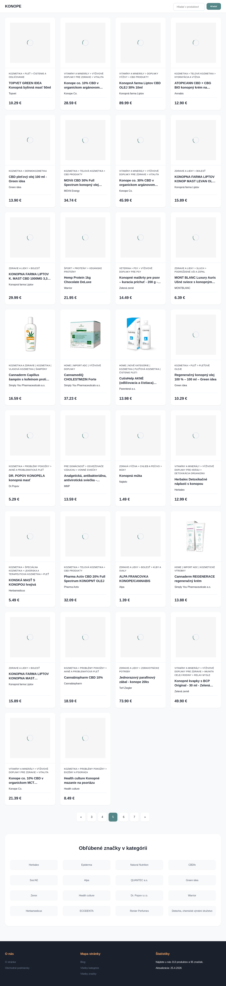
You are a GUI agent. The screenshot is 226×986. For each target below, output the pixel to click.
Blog (82, 962)
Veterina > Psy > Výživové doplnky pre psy (135, 270)
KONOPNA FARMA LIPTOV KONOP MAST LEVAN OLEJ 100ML (195, 179)
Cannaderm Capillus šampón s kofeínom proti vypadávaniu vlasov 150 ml (29, 377)
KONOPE (13, 6)
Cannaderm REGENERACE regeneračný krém (195, 579)
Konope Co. (70, 93)
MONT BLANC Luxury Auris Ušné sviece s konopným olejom (195, 280)
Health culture (72, 788)
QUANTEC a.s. (139, 880)
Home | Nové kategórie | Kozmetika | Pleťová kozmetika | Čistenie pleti (140, 369)
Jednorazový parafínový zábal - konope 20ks (137, 680)
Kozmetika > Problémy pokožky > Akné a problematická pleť (30, 468)
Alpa (121, 587)
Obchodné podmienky (17, 968)
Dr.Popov (14, 486)
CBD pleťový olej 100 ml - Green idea (28, 179)
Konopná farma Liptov (131, 93)
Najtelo (123, 481)
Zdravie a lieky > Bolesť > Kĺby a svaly (140, 569)
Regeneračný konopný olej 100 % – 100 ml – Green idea (195, 377)
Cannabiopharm (73, 683)
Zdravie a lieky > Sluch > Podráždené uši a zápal (190, 270)
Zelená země (126, 288)
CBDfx (192, 864)
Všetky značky (88, 973)
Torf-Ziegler (125, 688)
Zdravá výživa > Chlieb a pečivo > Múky (140, 468)
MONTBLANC (182, 288)
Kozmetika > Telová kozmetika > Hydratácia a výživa (195, 75)
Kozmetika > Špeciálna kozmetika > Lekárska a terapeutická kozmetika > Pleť (29, 571)
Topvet (12, 93)
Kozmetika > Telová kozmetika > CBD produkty (84, 173)
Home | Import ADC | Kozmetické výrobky (195, 569)
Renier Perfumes (139, 911)
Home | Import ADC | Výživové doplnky (82, 367)
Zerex (34, 895)
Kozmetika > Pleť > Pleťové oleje (192, 367)
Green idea (15, 187)
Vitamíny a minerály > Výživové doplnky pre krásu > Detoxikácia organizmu (194, 470)
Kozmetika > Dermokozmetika (28, 171)
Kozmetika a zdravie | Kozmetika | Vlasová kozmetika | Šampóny (30, 367)
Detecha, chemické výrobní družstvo (192, 911)
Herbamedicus (17, 590)
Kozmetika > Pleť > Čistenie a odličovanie (27, 75)
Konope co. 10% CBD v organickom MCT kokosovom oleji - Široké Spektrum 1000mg (27, 781)
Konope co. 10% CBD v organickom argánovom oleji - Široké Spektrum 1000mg (82, 85)
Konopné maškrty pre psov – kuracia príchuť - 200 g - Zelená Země (139, 280)
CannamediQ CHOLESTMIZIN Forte (80, 377)
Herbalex (180, 489)
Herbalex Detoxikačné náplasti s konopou (191, 481)
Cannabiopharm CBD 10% (83, 677)
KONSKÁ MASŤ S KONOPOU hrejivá (22, 582)
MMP (67, 486)
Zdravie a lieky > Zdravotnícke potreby (139, 670)
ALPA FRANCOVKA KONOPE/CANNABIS (134, 579)
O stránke (10, 962)
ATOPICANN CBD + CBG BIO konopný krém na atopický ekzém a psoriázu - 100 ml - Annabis (195, 85)
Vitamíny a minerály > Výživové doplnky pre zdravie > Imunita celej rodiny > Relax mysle (194, 671)
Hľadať (213, 6)
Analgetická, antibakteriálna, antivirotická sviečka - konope (85, 478)
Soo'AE (34, 880)
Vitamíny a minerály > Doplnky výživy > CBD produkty (138, 75)
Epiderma (86, 864)
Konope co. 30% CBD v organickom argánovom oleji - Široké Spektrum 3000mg (137, 183)
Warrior (68, 288)
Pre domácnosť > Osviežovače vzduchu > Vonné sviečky (84, 468)
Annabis (179, 93)
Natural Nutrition (139, 864)
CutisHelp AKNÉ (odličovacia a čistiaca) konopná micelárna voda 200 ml (137, 381)
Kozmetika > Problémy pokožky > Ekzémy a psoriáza (85, 771)
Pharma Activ (71, 587)
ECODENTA (87, 911)
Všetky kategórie (89, 968)
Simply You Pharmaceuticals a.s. (27, 385)
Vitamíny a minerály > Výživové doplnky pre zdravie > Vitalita (84, 75)
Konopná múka (130, 475)
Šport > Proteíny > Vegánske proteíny (83, 270)
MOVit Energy (72, 190)
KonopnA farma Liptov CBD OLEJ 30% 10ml (140, 85)
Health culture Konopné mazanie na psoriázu (82, 780)
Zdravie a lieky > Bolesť (190, 171)
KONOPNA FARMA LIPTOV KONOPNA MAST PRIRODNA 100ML (29, 676)
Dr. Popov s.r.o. (139, 895)
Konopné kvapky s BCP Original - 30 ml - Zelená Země (192, 683)
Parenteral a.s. (127, 388)
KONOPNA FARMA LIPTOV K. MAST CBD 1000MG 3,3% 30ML (29, 276)
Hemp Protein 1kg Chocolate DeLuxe (77, 280)
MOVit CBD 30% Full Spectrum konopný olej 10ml (81, 183)
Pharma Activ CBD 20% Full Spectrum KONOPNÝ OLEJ (84, 579)
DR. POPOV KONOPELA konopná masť (27, 478)
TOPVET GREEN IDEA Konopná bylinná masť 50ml (30, 85)
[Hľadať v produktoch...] (189, 7)
